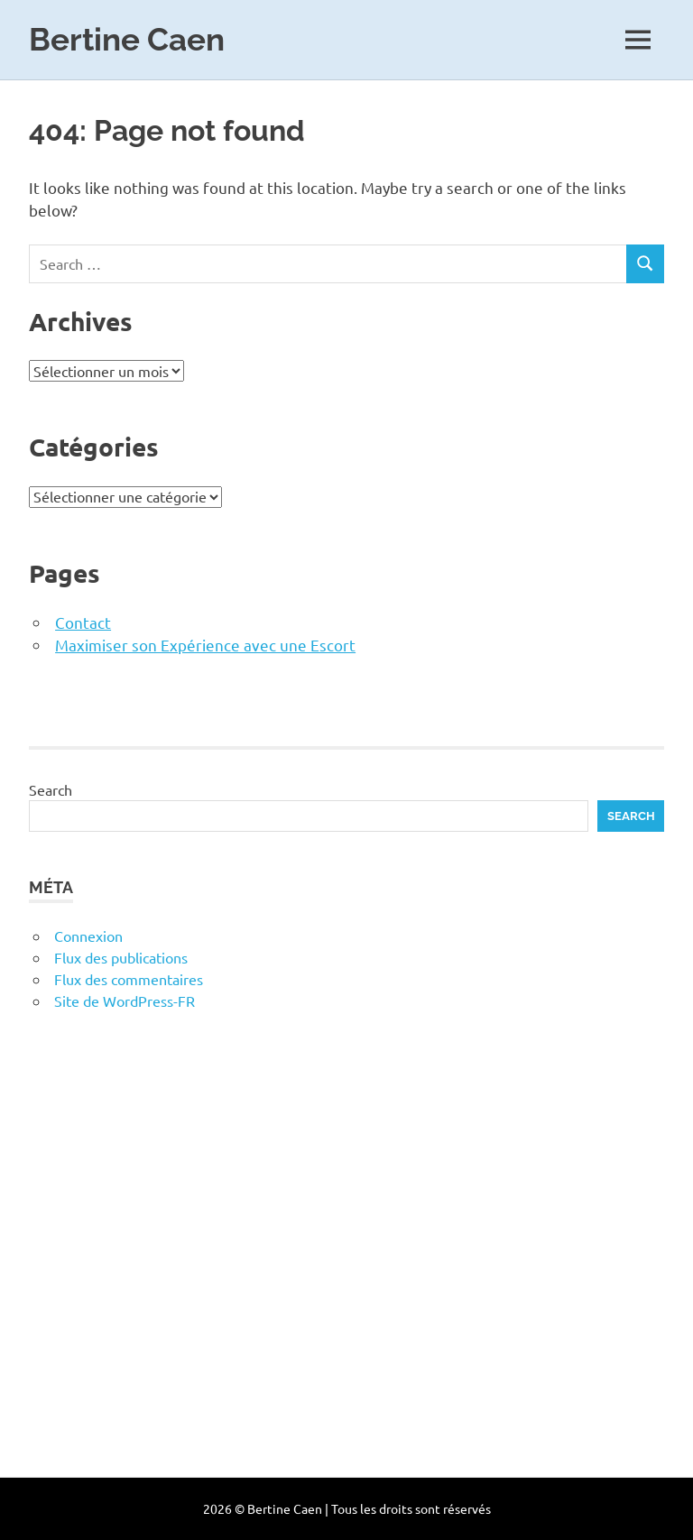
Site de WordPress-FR (124, 1000)
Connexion (88, 936)
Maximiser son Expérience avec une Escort (205, 644)
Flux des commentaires (128, 979)
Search (50, 789)
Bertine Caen (127, 39)
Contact (83, 622)
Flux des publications (121, 957)
